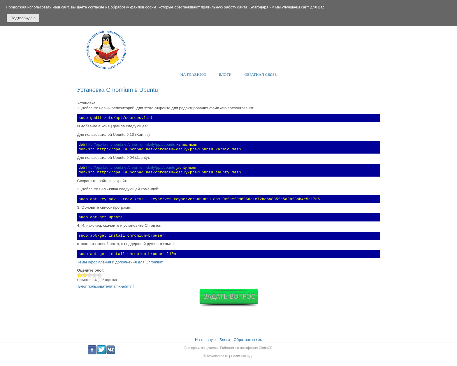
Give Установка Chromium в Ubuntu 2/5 (84, 275)
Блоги (225, 74)
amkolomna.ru (219, 355)
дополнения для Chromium (139, 262)
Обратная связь (261, 74)
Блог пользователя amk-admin (105, 286)
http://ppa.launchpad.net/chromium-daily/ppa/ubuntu (130, 144)
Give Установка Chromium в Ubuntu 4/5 (94, 275)
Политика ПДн (241, 355)
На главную (193, 74)
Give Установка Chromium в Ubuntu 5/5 (99, 275)
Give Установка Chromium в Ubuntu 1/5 (79, 275)
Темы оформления (94, 262)
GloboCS (261, 348)
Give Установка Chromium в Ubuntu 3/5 (89, 275)
